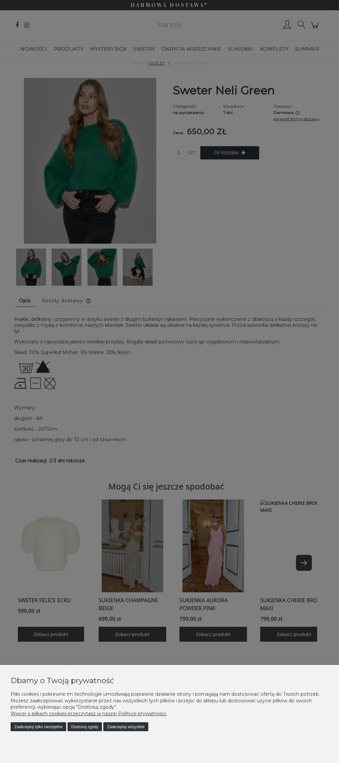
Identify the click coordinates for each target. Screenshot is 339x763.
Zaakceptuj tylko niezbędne (38, 727)
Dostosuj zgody (84, 727)
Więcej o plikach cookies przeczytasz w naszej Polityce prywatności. (89, 714)
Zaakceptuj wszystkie (125, 727)
